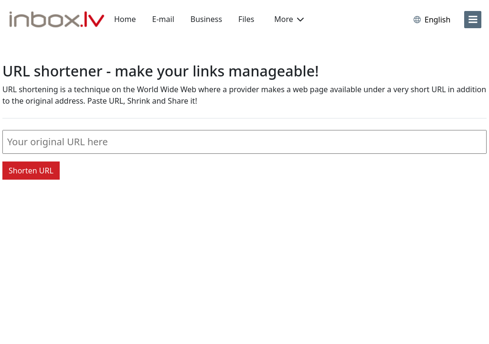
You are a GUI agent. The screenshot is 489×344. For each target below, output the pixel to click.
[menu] (472, 19)
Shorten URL (31, 170)
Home (125, 19)
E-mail (163, 19)
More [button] (289, 19)
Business (206, 19)
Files (246, 19)
